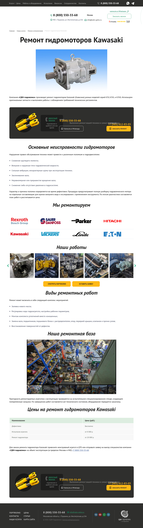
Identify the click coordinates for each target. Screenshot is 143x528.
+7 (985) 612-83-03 (109, 117)
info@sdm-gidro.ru (93, 20)
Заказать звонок (119, 16)
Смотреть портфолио (57, 283)
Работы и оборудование (32, 3)
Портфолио (14, 511)
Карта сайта (29, 518)
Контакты (82, 3)
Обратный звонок (52, 119)
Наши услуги (15, 518)
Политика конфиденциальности (70, 519)
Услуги (11, 3)
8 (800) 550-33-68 (110, 3)
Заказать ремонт (110, 128)
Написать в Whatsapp (81, 128)
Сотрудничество (70, 3)
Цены (18, 3)
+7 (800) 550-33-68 (80, 449)
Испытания (48, 3)
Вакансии (58, 3)
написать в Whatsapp (119, 11)
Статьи (27, 515)
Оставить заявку (86, 283)
